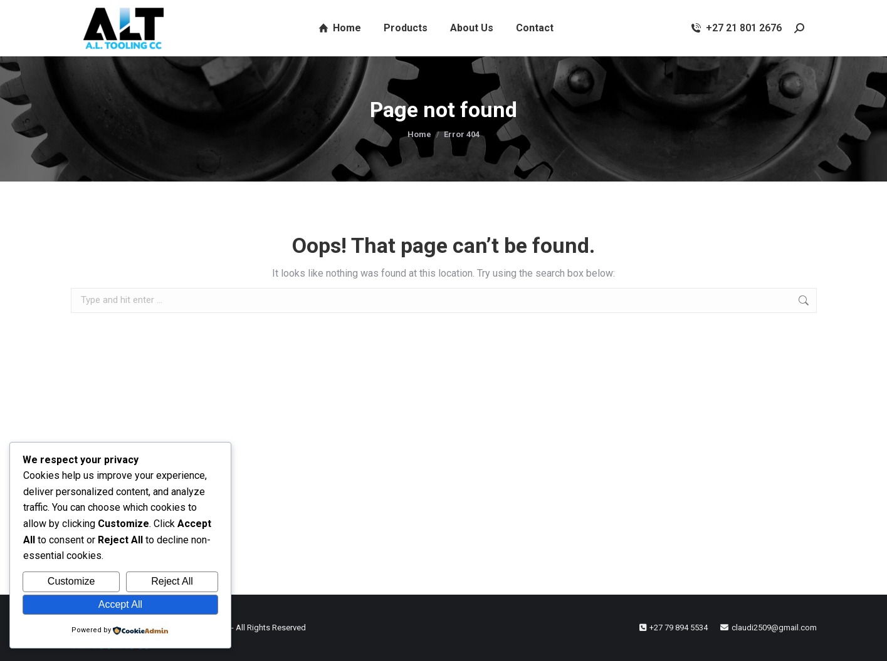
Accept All (120, 604)
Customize (71, 581)
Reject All (172, 581)
